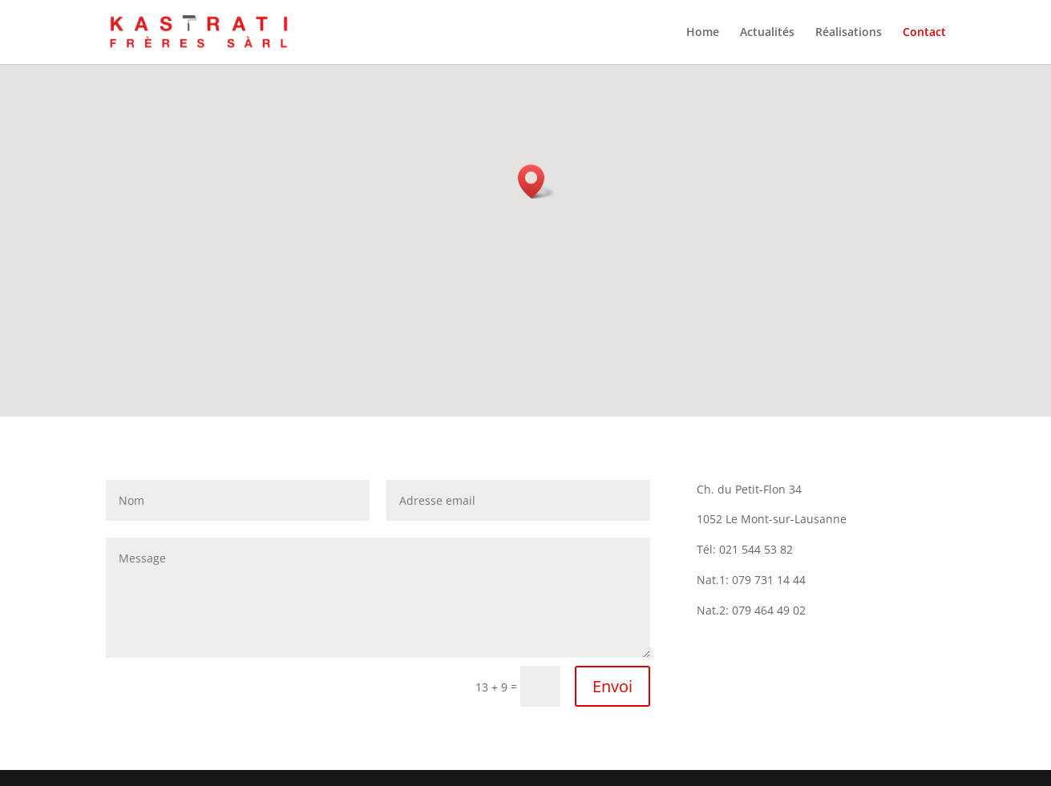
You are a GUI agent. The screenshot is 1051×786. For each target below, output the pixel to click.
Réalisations (848, 32)
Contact (924, 32)
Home (702, 32)
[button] (536, 181)
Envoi (612, 686)
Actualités (767, 32)
